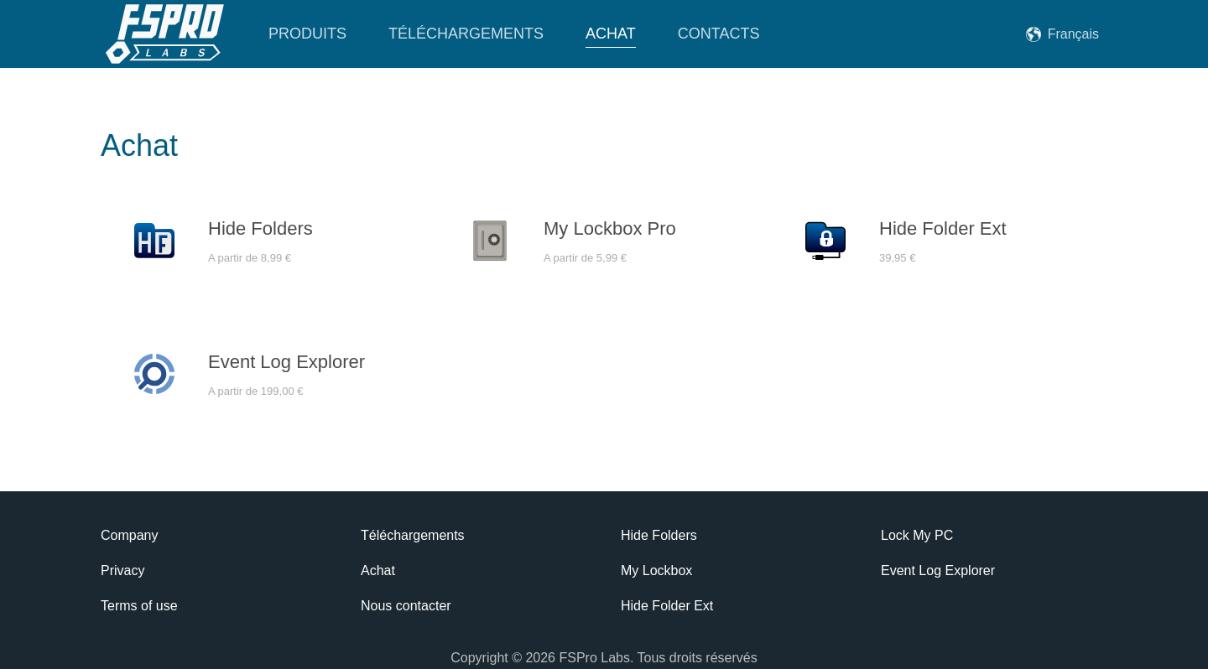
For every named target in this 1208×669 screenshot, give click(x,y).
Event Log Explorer (938, 570)
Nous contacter (406, 606)
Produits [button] (307, 33)
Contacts (719, 33)
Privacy (122, 570)
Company (129, 535)
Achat (378, 570)
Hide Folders (659, 535)
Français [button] (1073, 34)
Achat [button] (611, 33)
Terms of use (139, 606)
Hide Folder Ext (667, 606)
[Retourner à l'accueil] (163, 34)
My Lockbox (656, 570)
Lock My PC (917, 535)
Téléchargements (466, 33)
